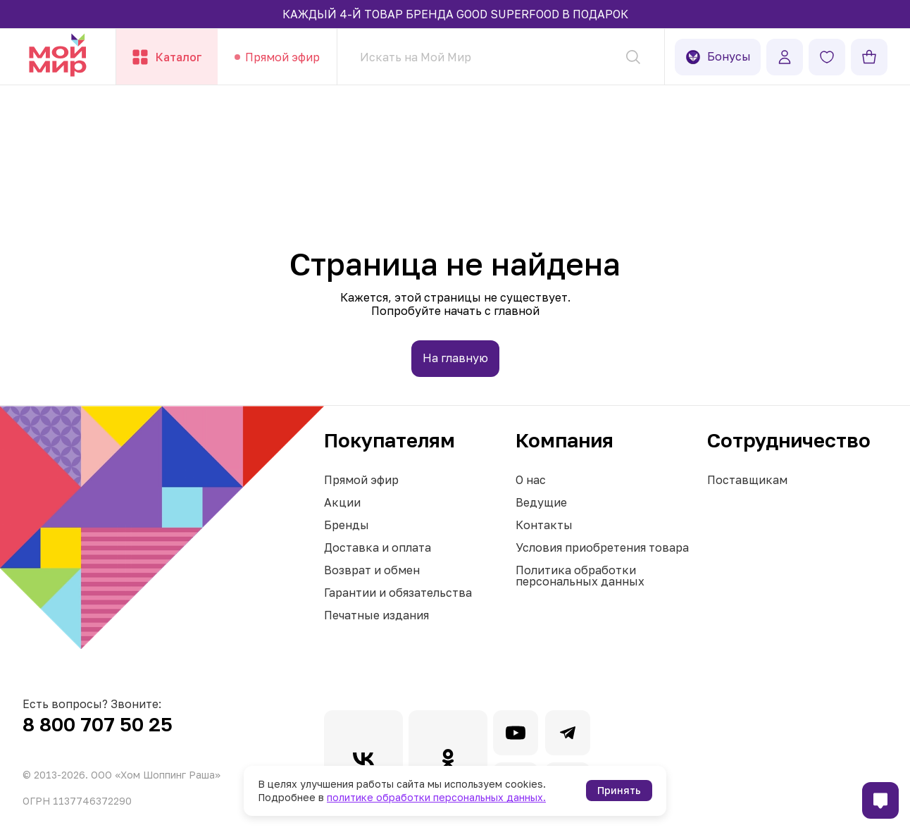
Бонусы (718, 57)
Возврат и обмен (372, 570)
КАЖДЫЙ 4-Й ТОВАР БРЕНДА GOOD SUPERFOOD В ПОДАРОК (455, 14)
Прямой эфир (361, 480)
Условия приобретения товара (602, 547)
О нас (531, 480)
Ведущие (541, 502)
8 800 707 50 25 (98, 724)
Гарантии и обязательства (398, 593)
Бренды (346, 525)
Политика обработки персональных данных (580, 575)
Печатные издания (376, 615)
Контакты (544, 525)
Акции (342, 502)
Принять (619, 790)
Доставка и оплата (377, 547)
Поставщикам (747, 480)
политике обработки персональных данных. (436, 797)
